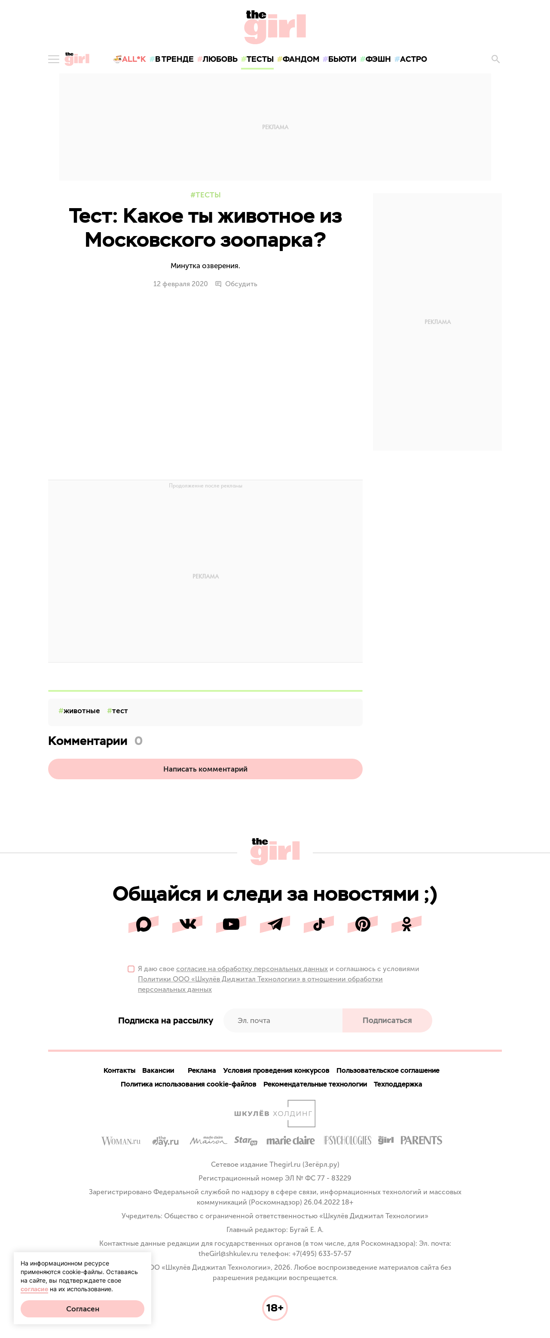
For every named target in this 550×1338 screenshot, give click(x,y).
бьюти (342, 59)
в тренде (174, 59)
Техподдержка (398, 1084)
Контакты (119, 1070)
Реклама (202, 1070)
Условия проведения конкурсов (276, 1070)
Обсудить (236, 284)
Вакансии (158, 1070)
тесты (260, 59)
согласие (34, 1289)
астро (413, 59)
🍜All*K (129, 59)
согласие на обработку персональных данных (252, 969)
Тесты (208, 195)
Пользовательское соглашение (388, 1070)
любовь (220, 59)
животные (82, 710)
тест (120, 710)
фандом (301, 59)
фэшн (378, 59)
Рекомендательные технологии (315, 1084)
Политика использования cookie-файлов (189, 1084)
